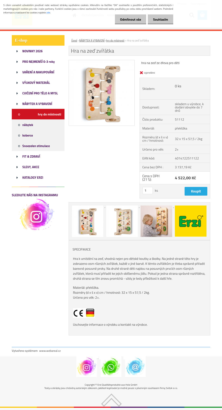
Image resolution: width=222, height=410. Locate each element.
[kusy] (147, 190)
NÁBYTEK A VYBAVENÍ (92, 40)
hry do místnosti (115, 40)
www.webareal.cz (50, 350)
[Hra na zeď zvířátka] (101, 61)
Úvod (74, 40)
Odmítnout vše (130, 19)
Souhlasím (160, 19)
